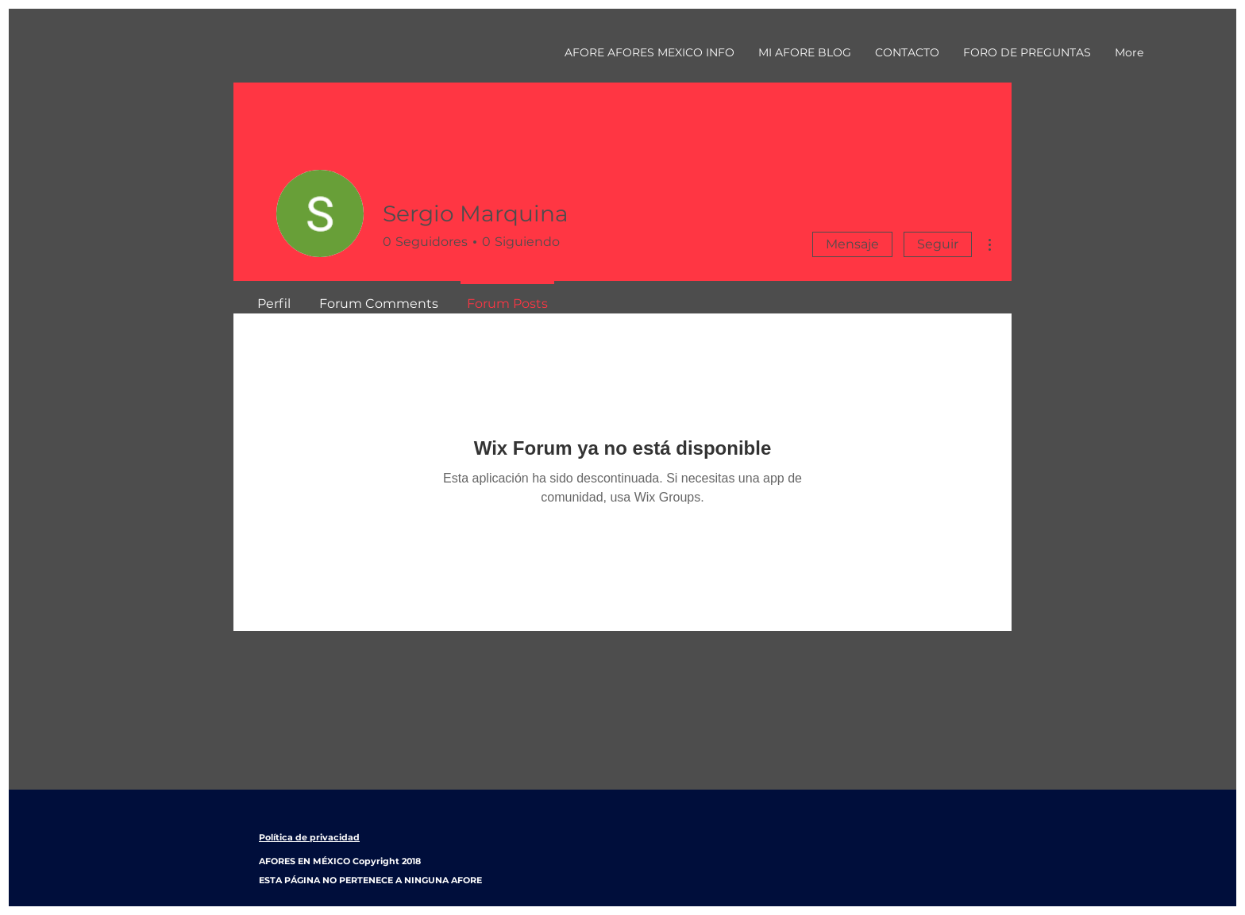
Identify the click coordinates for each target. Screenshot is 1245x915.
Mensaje (852, 244)
